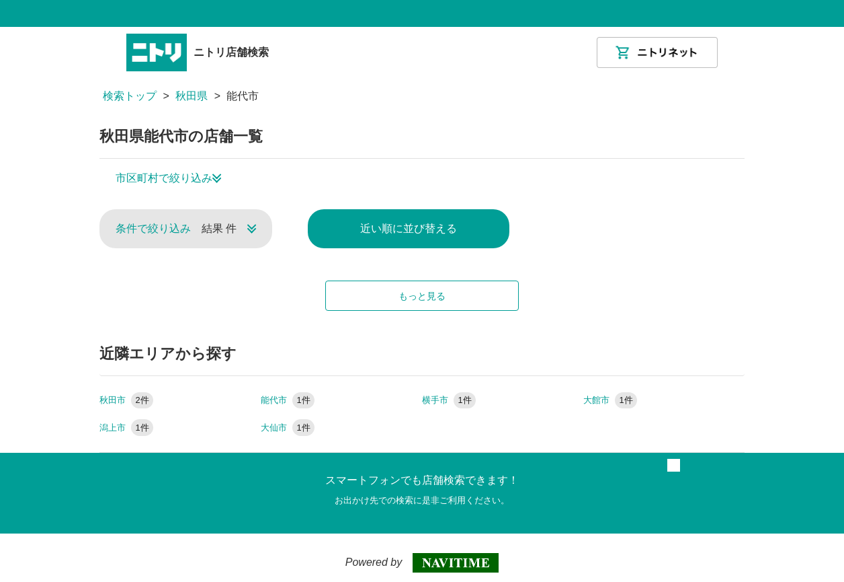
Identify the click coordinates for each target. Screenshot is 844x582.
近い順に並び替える (408, 228)
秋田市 (126, 400)
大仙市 (287, 428)
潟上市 (126, 428)
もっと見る (422, 296)
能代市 (287, 400)
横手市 (449, 400)
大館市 (610, 400)
